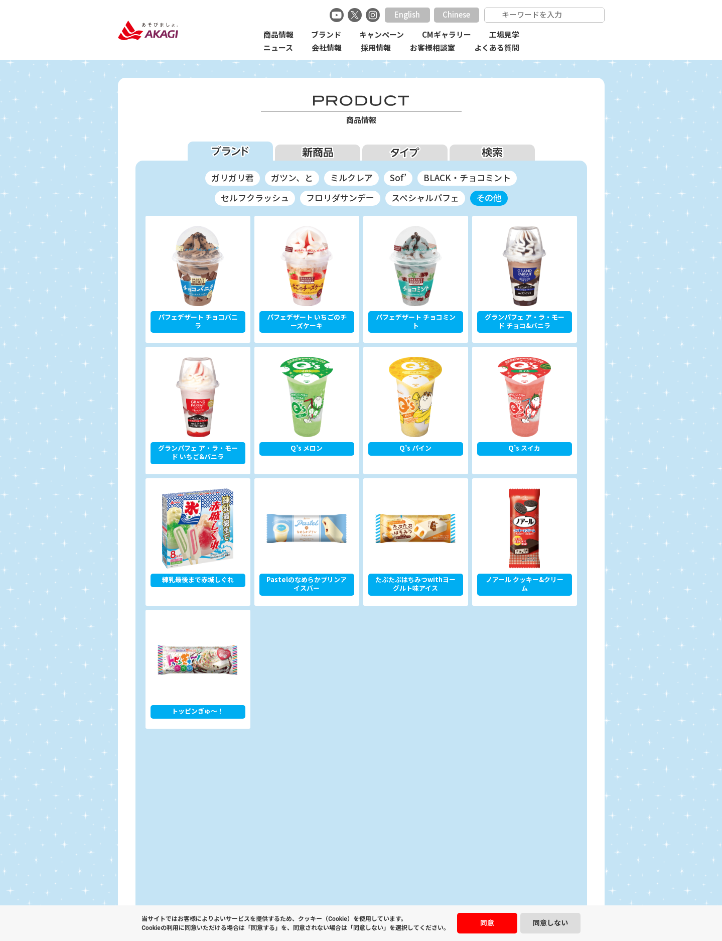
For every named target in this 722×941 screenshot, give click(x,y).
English (407, 15)
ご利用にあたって (392, 887)
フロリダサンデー (340, 198)
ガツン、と (292, 178)
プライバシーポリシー (323, 887)
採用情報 (376, 48)
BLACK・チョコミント (467, 178)
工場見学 (504, 35)
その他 (489, 198)
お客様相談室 (432, 48)
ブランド (326, 35)
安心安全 (268, 887)
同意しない (550, 923)
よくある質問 (496, 48)
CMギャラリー (446, 35)
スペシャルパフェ (425, 198)
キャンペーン (381, 35)
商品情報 (278, 35)
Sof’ (398, 178)
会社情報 (327, 48)
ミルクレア (351, 178)
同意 (487, 923)
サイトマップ (447, 887)
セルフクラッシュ (255, 198)
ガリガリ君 (232, 178)
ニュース (278, 48)
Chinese (456, 15)
